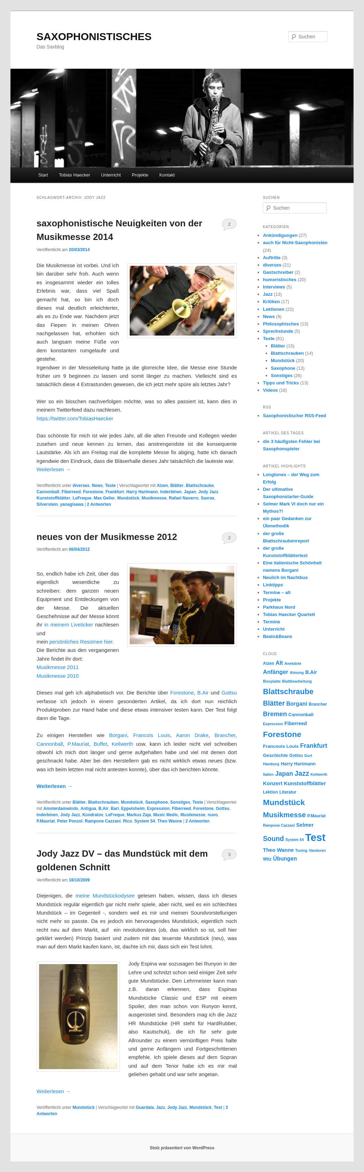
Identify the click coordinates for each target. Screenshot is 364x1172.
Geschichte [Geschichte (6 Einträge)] (275, 755)
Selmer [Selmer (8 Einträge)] (305, 825)
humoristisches (279, 279)
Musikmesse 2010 (58, 676)
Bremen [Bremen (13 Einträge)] (275, 714)
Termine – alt (276, 592)
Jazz (160, 1107)
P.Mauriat (78, 744)
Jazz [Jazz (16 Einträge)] (302, 773)
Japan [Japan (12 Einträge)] (284, 773)
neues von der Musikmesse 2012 (107, 537)
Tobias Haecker (74, 175)
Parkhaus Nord (279, 607)
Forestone (93, 491)
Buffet (100, 744)
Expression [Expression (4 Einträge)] (273, 724)
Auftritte (272, 257)
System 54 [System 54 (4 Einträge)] (294, 839)
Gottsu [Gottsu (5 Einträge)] (296, 755)
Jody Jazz (208, 491)
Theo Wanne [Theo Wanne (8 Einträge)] (278, 850)
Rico (127, 821)
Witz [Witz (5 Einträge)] (267, 859)
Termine (271, 621)
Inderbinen (171, 491)
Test (218, 1107)
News (97, 485)
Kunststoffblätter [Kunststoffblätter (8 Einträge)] (305, 783)
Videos (270, 390)
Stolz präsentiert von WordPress (182, 1147)
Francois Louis (151, 735)
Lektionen (273, 309)
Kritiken (271, 301)
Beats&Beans (277, 636)
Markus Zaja (139, 814)
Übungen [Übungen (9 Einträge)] (285, 859)
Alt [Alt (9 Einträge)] (279, 663)
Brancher (224, 735)
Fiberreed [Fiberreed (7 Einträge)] (296, 723)
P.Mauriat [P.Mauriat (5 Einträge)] (316, 815)
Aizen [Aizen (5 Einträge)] (268, 663)
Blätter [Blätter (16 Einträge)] (274, 703)
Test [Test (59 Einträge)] (315, 837)
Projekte (140, 175)
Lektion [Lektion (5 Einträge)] (270, 792)
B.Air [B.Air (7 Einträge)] (311, 672)
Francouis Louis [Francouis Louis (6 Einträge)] (280, 746)
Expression (158, 808)
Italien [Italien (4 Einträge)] (268, 774)
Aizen (162, 485)
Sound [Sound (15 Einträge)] (273, 838)
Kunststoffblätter (53, 498)
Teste (110, 485)
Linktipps (273, 584)
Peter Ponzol (70, 821)
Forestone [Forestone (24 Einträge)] (282, 734)
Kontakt (167, 175)
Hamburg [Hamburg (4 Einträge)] (271, 764)
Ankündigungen (280, 235)
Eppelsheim (133, 808)
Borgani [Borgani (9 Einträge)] (296, 704)
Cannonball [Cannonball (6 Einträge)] (300, 714)
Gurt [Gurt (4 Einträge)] (308, 755)
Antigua (88, 808)
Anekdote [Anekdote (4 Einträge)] (293, 663)
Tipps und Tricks (281, 382)
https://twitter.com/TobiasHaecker (75, 418)
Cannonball (48, 491)
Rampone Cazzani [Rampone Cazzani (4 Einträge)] (279, 825)
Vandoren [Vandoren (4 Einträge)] (317, 850)
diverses (81, 485)
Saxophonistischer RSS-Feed (294, 415)
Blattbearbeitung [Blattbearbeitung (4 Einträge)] (297, 681)
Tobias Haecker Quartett (289, 614)
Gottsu (229, 693)
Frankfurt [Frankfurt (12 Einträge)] (313, 745)
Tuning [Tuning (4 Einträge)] (301, 850)
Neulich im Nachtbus (285, 577)
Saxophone (156, 802)
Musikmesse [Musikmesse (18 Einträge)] (284, 815)
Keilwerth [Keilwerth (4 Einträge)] (319, 774)
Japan (190, 491)
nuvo (213, 814)
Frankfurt (115, 491)
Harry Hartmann (142, 491)
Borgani (118, 735)
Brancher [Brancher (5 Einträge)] (318, 704)
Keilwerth (122, 744)
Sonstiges (180, 802)
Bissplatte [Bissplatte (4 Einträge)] (272, 681)
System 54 (144, 821)
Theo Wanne (169, 821)
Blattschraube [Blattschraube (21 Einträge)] (288, 691)
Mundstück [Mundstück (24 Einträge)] (284, 802)
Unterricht (111, 175)
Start (43, 175)
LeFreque (82, 498)
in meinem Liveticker (67, 625)
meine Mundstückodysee (105, 896)
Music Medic (165, 814)
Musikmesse (154, 498)
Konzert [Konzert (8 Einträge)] (272, 783)
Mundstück (128, 498)
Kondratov (92, 814)
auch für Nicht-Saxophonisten (295, 242)
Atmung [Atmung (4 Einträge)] (297, 672)
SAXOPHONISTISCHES (94, 36)
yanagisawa (71, 504)
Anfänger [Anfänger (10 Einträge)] (275, 672)
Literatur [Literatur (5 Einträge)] (287, 792)
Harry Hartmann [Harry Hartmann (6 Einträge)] (298, 763)
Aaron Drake (190, 735)
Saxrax (207, 498)
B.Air (204, 693)
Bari (115, 808)
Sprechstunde (278, 331)
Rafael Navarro (183, 498)
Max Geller (104, 498)
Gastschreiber (278, 272)
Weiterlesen (54, 469)
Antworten (99, 504)
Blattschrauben (103, 802)
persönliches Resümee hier (80, 642)
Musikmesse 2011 (58, 667)
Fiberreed (71, 491)
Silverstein (47, 504)
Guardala (145, 1107)
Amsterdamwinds (60, 808)
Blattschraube (200, 485)
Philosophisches (281, 323)
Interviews (274, 287)
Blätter (176, 485)
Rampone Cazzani (103, 821)
